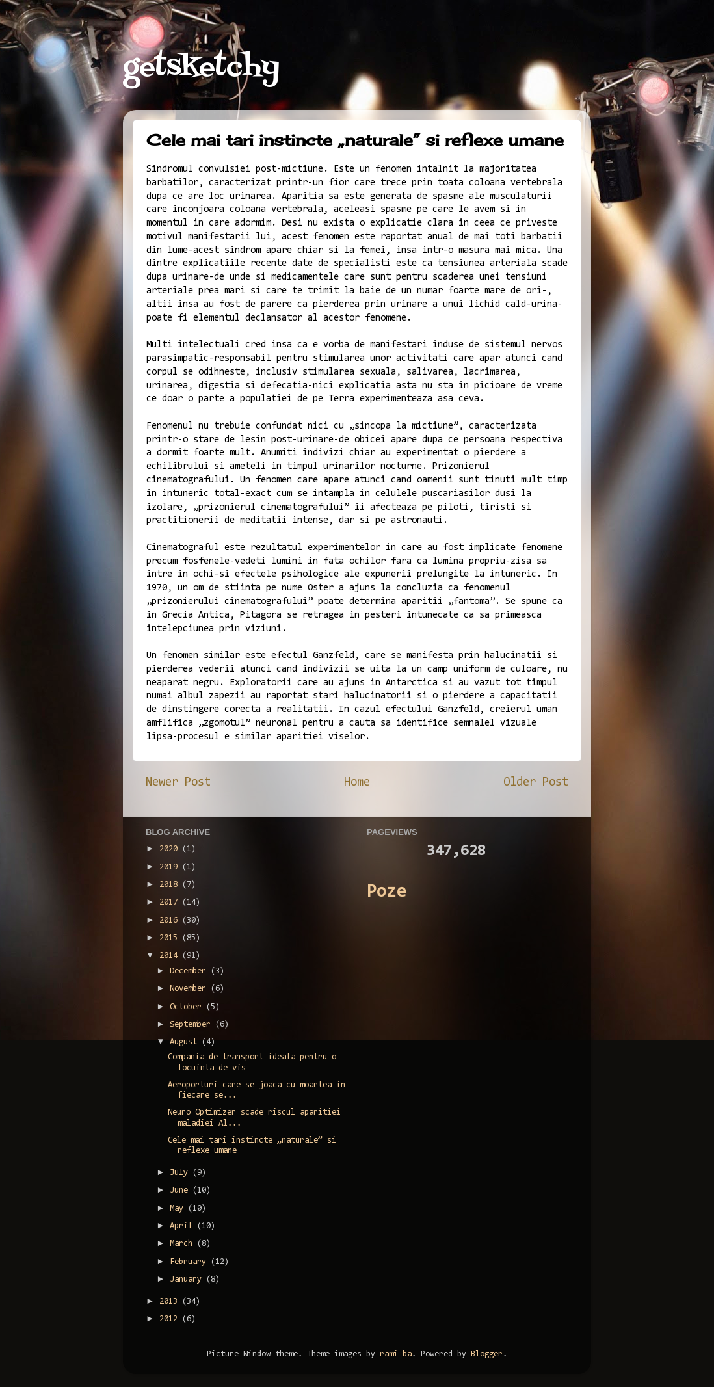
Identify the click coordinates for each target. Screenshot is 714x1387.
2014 (170, 955)
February (190, 1262)
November (190, 988)
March (183, 1243)
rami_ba (396, 1354)
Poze (386, 892)
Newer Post (178, 782)
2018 (170, 884)
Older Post (535, 782)
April (183, 1226)
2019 (170, 867)
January (188, 1279)
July (181, 1173)
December (190, 971)
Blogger (487, 1354)
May (179, 1208)
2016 (170, 920)
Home (357, 782)
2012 (170, 1319)
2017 (170, 902)
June (181, 1190)
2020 (170, 849)
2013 (170, 1301)
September (192, 1024)
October (188, 1007)
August (186, 1042)
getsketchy (201, 67)
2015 (170, 938)
